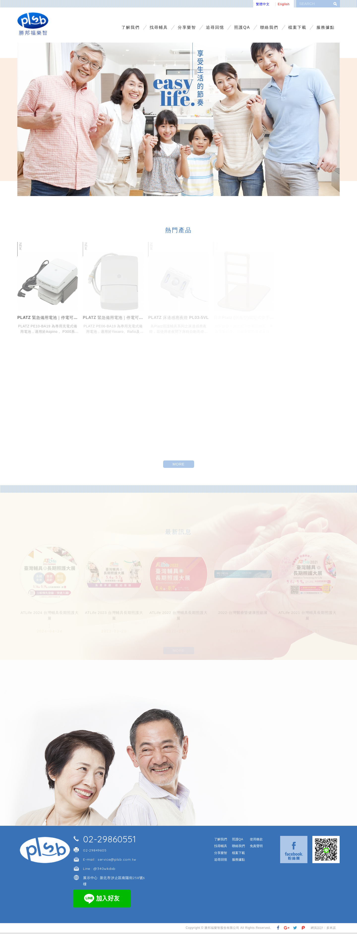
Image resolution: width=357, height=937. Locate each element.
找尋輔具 (159, 27)
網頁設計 (317, 931)
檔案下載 (297, 27)
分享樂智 (187, 27)
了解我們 (130, 27)
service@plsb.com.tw (117, 863)
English (284, 4)
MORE (178, 468)
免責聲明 (256, 850)
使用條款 (256, 843)
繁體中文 (262, 4)
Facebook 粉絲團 (294, 853)
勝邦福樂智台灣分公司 (35, 25)
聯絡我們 (269, 27)
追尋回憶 (215, 27)
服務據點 (325, 27)
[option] (178, 123)
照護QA (242, 27)
